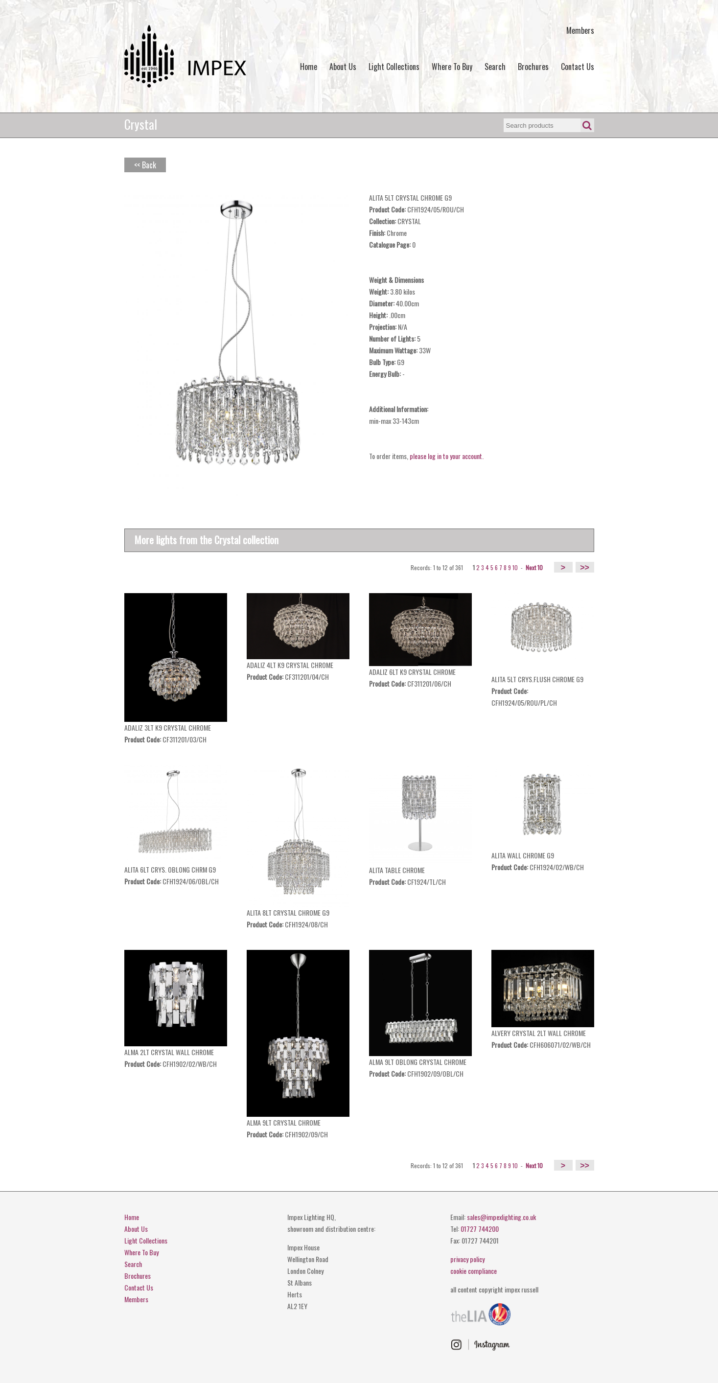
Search (495, 66)
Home (308, 66)
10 (515, 567)
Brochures (533, 66)
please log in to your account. (447, 456)
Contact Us (577, 66)
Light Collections (394, 66)
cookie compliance (473, 1271)
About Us (342, 66)
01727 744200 (480, 1228)
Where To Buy (452, 66)
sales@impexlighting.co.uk (501, 1217)
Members (580, 30)
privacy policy (467, 1259)
